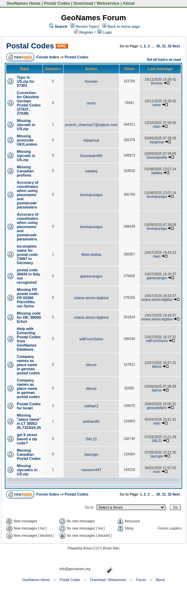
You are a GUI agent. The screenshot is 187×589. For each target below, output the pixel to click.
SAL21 (91, 439)
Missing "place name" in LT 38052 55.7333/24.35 (29, 421)
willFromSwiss (91, 339)
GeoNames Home (22, 3)
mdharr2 (91, 406)
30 (158, 46)
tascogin (91, 454)
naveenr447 (91, 470)
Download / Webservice (96, 3)
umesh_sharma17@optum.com (91, 125)
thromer (91, 81)
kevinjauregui (91, 195)
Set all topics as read (164, 59)
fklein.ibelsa (91, 254)
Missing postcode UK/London (27, 140)
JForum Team (110, 548)
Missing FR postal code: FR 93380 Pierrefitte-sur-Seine (28, 297)
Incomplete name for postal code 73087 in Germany (27, 254)
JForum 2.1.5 (91, 548)
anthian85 (91, 421)
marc (157, 126)
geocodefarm (157, 408)
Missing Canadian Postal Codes (29, 454)
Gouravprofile (91, 156)
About (129, 3)
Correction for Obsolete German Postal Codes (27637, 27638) (29, 103)
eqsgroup (91, 140)
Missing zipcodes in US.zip (27, 470)
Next (176, 46)
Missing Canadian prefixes (25, 171)
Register (83, 32)
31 (164, 46)
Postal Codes (57, 3)
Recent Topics (87, 26)
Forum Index (47, 57)
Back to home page (123, 26)
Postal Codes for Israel (29, 406)
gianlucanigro (91, 276)
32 (170, 46)
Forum (141, 580)
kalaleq (91, 171)
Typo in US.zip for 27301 (25, 81)
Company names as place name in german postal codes (28, 364)
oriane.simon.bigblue (91, 298)
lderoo (91, 365)
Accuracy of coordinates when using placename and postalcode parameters (27, 194)
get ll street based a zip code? (27, 439)
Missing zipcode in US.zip (26, 124)
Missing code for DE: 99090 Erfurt (29, 317)
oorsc (91, 103)
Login (104, 32)
